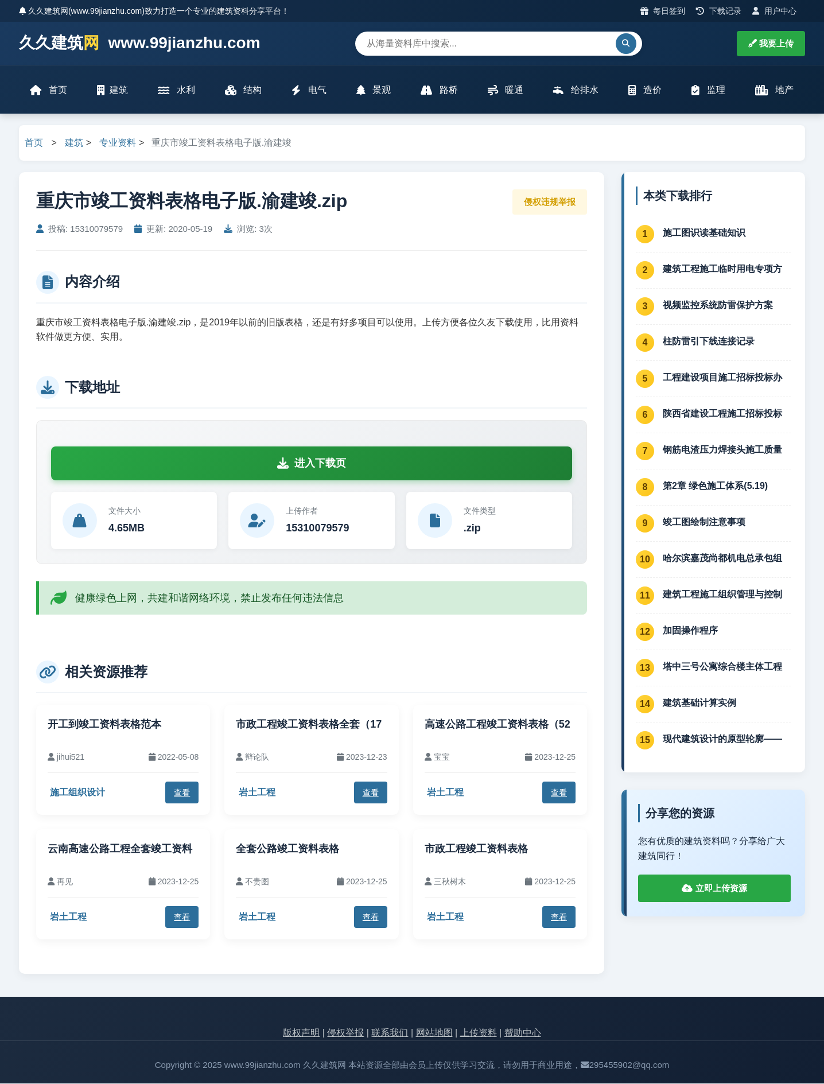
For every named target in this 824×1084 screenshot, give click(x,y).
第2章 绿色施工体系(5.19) (715, 486)
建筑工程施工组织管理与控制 (722, 595)
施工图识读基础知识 (704, 233)
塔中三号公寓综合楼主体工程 (722, 667)
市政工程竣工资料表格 (476, 850)
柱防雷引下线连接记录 (709, 342)
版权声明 (301, 1033)
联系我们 (389, 1033)
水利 (176, 90)
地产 (774, 90)
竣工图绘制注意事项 (704, 522)
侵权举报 (345, 1033)
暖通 (505, 90)
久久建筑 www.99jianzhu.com (140, 43)
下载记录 (718, 10)
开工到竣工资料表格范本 (104, 725)
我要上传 (771, 43)
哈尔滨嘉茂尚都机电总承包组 (722, 559)
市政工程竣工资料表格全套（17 (309, 725)
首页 (48, 90)
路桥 (439, 90)
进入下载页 (311, 463)
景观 (373, 90)
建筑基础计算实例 (699, 703)
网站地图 (434, 1033)
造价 (645, 90)
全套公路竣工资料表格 (287, 850)
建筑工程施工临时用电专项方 (722, 269)
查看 (182, 793)
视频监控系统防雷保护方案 (718, 305)
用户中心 (774, 10)
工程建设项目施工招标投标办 (722, 378)
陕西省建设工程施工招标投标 (722, 414)
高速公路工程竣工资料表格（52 (497, 725)
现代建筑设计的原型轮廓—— (722, 739)
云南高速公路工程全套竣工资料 (120, 850)
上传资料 (478, 1033)
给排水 (575, 90)
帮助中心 (522, 1033)
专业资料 (117, 144)
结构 (243, 90)
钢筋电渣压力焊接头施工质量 (722, 450)
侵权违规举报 (550, 202)
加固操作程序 (690, 631)
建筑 (112, 90)
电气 (308, 90)
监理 (708, 90)
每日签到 (663, 10)
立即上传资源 (714, 889)
